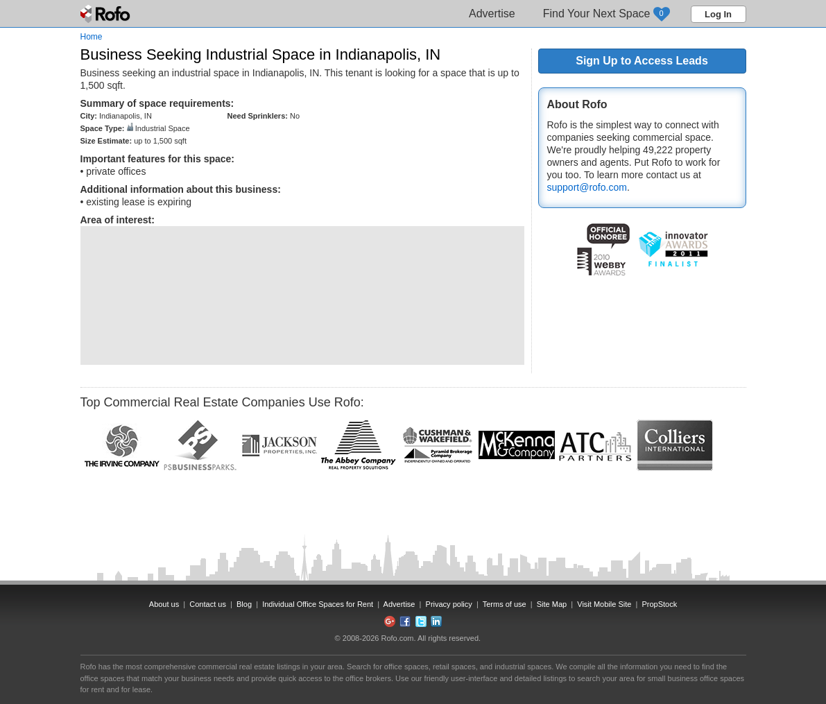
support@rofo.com (587, 187)
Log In (718, 14)
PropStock (659, 604)
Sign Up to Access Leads (642, 61)
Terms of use (504, 604)
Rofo (106, 14)
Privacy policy (449, 604)
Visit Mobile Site (604, 604)
